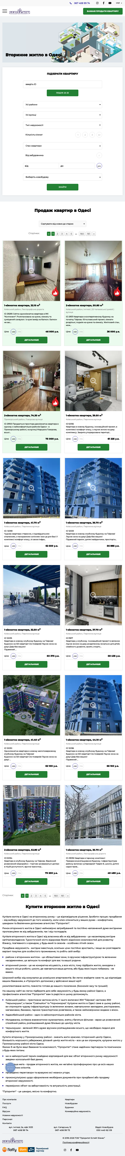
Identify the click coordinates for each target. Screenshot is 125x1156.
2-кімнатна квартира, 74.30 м (22, 415)
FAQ (4, 1107)
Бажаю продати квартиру (103, 11)
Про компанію (9, 1099)
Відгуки (6, 1111)
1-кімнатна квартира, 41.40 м (22, 739)
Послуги (6, 1103)
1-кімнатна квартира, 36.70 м (84, 522)
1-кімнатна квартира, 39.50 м (84, 415)
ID (5, 424)
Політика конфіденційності (76, 1142)
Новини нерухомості (12, 1115)
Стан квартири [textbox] (34, 146)
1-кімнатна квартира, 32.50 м (22, 629)
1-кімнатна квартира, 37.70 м (84, 629)
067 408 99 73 (62, 1130)
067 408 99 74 (82, 3)
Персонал (7, 1119)
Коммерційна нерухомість (78, 1111)
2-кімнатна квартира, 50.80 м (84, 305)
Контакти (7, 1123)
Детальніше (31, 340)
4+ (99, 135)
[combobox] (62, 104)
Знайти (62, 187)
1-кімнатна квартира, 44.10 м (84, 739)
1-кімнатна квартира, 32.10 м (22, 305)
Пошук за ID (62, 93)
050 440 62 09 (104, 1130)
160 (82, 233)
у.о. (99, 166)
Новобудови (71, 1103)
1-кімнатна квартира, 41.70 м (22, 522)
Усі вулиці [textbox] (31, 115)
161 (88, 233)
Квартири (69, 1099)
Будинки (69, 1107)
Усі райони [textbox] (31, 105)
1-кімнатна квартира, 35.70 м (84, 849)
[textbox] (63, 177)
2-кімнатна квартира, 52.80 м (22, 849)
